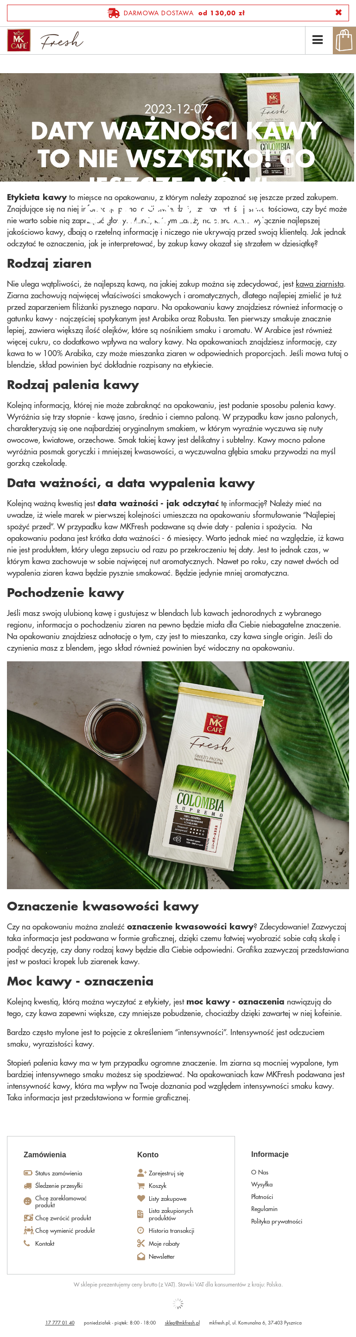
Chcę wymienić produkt (65, 1231)
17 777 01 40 (60, 1323)
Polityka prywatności (276, 1221)
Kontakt (44, 1244)
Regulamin (264, 1209)
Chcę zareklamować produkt (61, 1202)
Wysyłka (262, 1184)
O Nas (259, 1172)
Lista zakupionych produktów (171, 1214)
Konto (148, 1155)
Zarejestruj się (166, 1173)
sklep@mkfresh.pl (182, 1323)
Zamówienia (45, 1155)
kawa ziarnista (319, 284)
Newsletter (162, 1257)
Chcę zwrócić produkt (63, 1218)
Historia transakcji (171, 1231)
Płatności (262, 1197)
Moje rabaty (164, 1244)
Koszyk (157, 1186)
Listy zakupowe (167, 1199)
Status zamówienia (58, 1173)
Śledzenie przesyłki (59, 1186)
